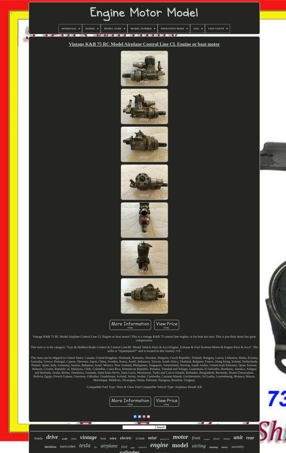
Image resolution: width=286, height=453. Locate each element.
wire (113, 438)
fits (95, 447)
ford (124, 447)
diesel (217, 438)
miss (133, 447)
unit (238, 437)
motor (180, 436)
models (207, 439)
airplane (109, 446)
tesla (84, 445)
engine (159, 445)
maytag (213, 447)
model (180, 445)
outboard (142, 447)
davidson (50, 447)
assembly (238, 447)
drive (52, 437)
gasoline (164, 439)
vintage (88, 437)
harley (225, 447)
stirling (199, 446)
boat (103, 438)
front (196, 438)
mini (152, 437)
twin (73, 438)
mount (226, 438)
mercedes (67, 446)
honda (38, 438)
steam (139, 438)
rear (250, 437)
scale (65, 438)
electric (126, 438)
